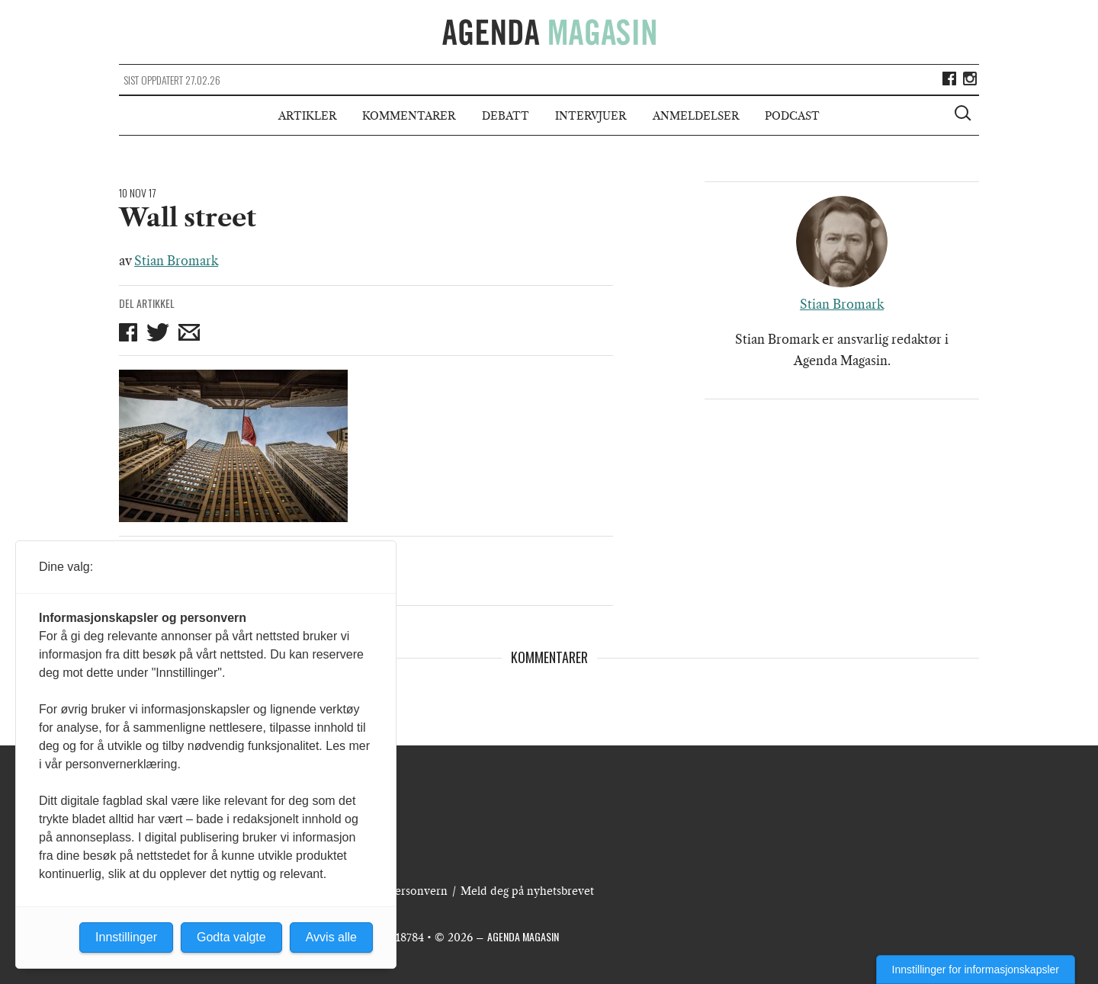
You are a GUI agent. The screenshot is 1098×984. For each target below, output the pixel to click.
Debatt (505, 116)
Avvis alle (331, 937)
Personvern (418, 891)
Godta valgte (231, 937)
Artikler (307, 116)
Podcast (792, 116)
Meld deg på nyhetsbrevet (527, 891)
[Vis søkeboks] (964, 115)
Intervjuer (590, 116)
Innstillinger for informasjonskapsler (975, 969)
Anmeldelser (696, 116)
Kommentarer (408, 116)
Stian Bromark (176, 260)
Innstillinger (126, 937)
